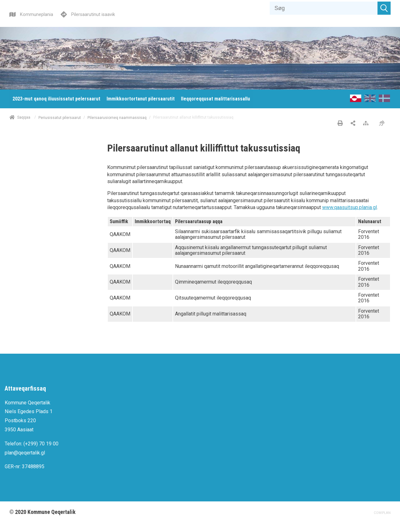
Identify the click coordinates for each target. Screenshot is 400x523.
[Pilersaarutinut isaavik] (88, 14)
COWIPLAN (382, 513)
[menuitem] (56, 99)
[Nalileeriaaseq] (367, 123)
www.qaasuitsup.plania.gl (349, 207)
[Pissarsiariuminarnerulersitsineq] (383, 123)
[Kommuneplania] (31, 14)
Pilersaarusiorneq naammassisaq (117, 117)
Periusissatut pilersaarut (59, 117)
